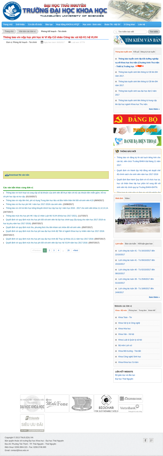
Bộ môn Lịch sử (125, 345)
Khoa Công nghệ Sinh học (129, 357)
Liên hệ (141, 24)
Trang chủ (7, 24)
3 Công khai (129, 24)
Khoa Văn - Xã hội (126, 334)
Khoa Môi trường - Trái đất (129, 351)
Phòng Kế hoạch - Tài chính (53, 31)
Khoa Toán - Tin (125, 317)
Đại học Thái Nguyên (124, 379)
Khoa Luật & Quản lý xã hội (130, 340)
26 (68, 250)
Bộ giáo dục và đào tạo (125, 375)
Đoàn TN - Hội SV (112, 24)
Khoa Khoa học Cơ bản (128, 362)
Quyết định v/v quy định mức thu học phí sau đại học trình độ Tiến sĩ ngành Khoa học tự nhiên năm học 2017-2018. (55, 231)
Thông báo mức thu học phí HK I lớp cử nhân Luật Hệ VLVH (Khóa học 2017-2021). (42, 216)
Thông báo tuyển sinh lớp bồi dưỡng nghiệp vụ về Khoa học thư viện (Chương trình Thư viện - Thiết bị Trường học (137, 63)
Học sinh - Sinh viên (92, 24)
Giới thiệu (20, 24)
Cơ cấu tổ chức (35, 24)
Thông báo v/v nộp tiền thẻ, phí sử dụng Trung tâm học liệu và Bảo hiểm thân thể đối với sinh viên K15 (50, 200)
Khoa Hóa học (124, 328)
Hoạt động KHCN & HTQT (67, 24)
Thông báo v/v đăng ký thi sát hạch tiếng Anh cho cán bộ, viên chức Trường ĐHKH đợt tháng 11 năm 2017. (138, 161)
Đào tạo (49, 24)
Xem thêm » (154, 109)
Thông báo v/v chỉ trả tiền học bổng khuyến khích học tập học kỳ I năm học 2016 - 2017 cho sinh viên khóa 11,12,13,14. (57, 208)
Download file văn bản (19, 175)
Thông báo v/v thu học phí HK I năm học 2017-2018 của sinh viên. (34, 204)
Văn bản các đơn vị (27, 31)
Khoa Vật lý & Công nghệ (129, 323)
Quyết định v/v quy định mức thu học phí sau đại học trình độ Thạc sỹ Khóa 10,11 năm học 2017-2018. (50, 239)
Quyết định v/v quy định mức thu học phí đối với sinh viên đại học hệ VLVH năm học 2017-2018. (47, 243)
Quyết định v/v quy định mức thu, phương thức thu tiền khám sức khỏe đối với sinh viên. (43, 227)
